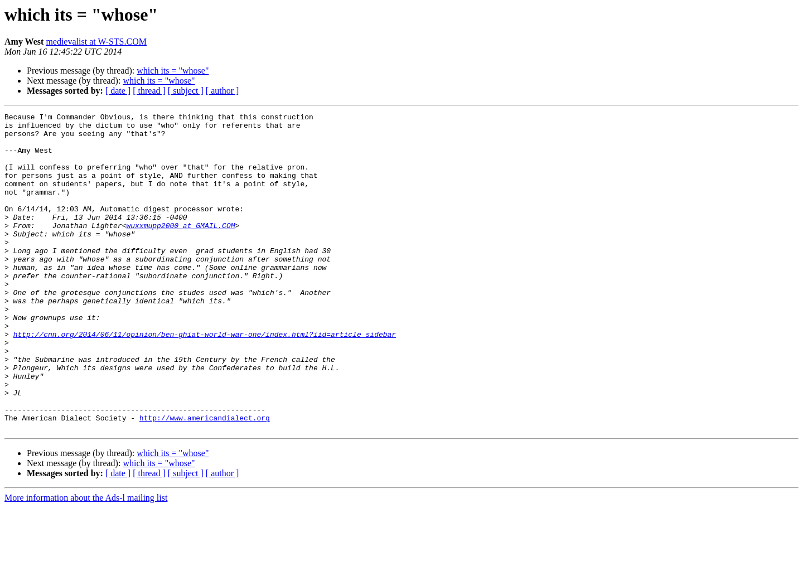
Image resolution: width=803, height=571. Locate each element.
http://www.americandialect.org (204, 480)
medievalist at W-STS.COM (96, 41)
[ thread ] (149, 90)
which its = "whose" (173, 70)
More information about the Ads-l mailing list (85, 561)
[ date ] (117, 90)
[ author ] (222, 90)
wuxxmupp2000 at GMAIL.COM (180, 249)
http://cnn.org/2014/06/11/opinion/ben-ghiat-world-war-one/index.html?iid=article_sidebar (204, 379)
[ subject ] (186, 90)
